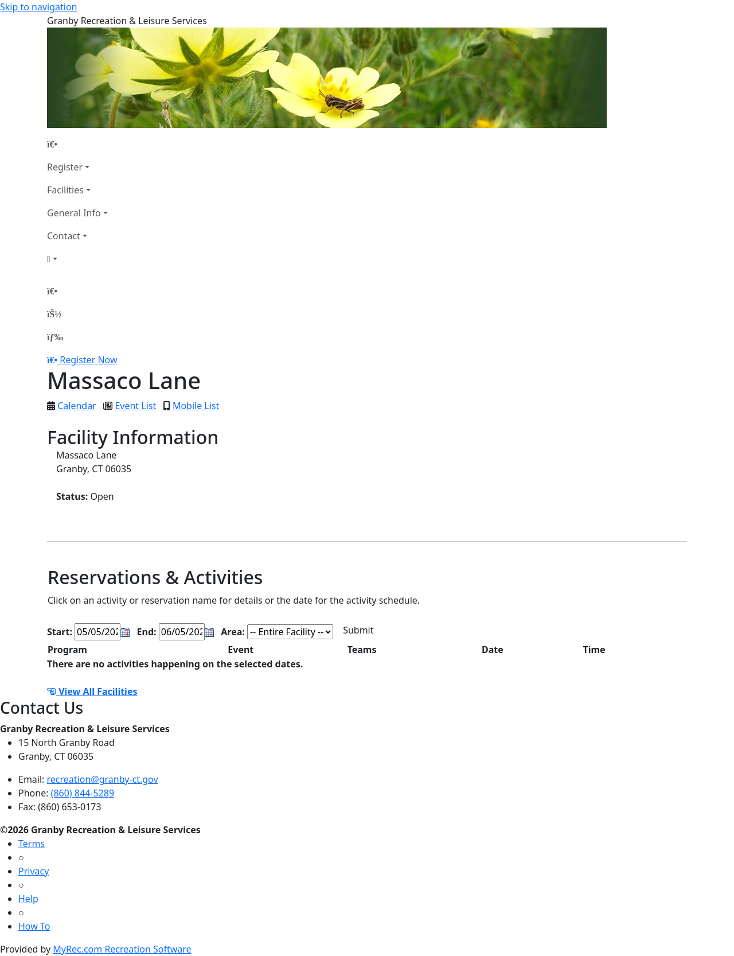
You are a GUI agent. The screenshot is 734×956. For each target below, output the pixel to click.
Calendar (76, 405)
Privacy (33, 871)
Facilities (65, 190)
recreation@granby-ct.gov (102, 779)
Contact (63, 236)
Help (28, 898)
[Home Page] (77, 144)
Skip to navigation (38, 7)
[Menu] (55, 336)
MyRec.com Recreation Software (122, 949)
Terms (31, 843)
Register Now (88, 359)
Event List (135, 405)
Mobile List (196, 405)
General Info (74, 213)
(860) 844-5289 (82, 793)
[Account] (77, 258)
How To (34, 926)
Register (65, 167)
